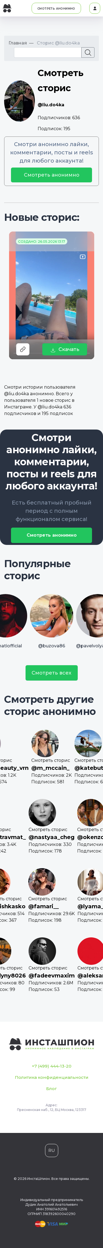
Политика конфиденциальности (51, 1077)
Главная (18, 43)
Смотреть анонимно (51, 175)
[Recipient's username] (48, 52)
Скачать (64, 349)
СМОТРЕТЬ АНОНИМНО (56, 8)
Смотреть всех (51, 673)
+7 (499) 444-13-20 (51, 1066)
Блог (51, 1088)
